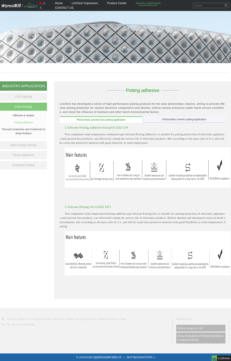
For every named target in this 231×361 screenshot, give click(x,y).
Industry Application (148, 3)
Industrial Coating (23, 165)
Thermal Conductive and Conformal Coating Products (24, 131)
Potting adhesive (23, 122)
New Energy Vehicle (23, 145)
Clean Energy (23, 106)
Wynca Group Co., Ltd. (190, 328)
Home (59, 3)
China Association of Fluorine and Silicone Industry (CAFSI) (201, 337)
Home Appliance (23, 155)
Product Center (117, 3)
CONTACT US (64, 7)
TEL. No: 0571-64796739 (18, 324)
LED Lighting (23, 96)
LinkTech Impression (85, 3)
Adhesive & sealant (23, 115)
